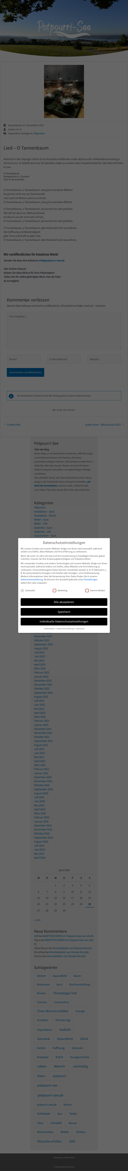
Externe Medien (95, 590)
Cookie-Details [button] (49, 629)
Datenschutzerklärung (32, 579)
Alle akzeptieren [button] (64, 602)
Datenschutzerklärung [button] (65, 629)
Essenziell (28, 590)
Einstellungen (91, 579)
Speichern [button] (64, 612)
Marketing (60, 590)
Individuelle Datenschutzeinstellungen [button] (64, 621)
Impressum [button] (80, 629)
